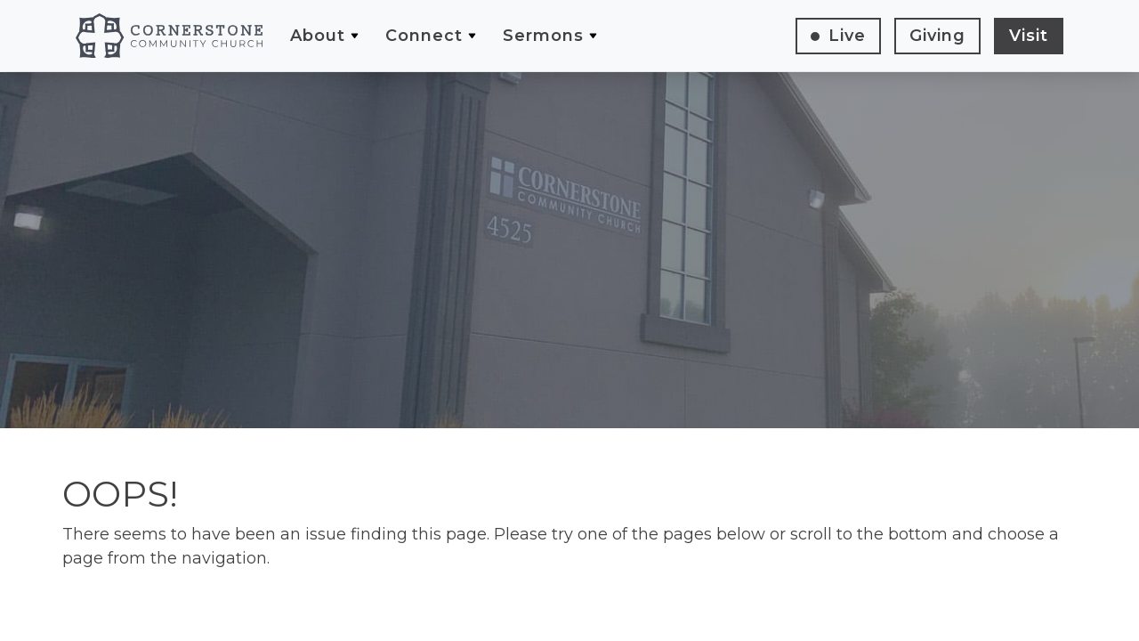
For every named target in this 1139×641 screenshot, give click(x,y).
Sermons (543, 35)
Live (847, 35)
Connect (424, 35)
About (317, 35)
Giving (937, 35)
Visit (1028, 35)
